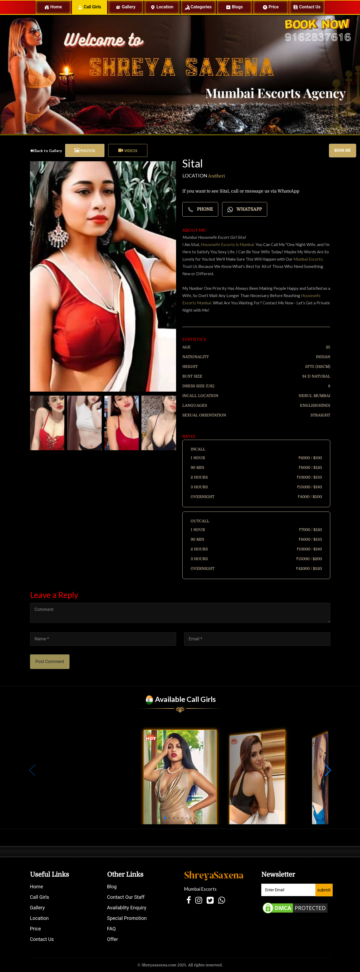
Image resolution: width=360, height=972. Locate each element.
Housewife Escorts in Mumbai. (227, 244)
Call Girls (89, 7)
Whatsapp (244, 209)
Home (57, 7)
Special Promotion (127, 918)
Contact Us (42, 939)
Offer (112, 939)
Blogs (234, 7)
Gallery (125, 7)
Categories (198, 7)
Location (161, 7)
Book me (342, 150)
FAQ (111, 928)
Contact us (307, 7)
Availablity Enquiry (126, 907)
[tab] (84, 150)
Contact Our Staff (126, 897)
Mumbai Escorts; (308, 259)
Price (271, 7)
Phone (200, 209)
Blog (112, 886)
